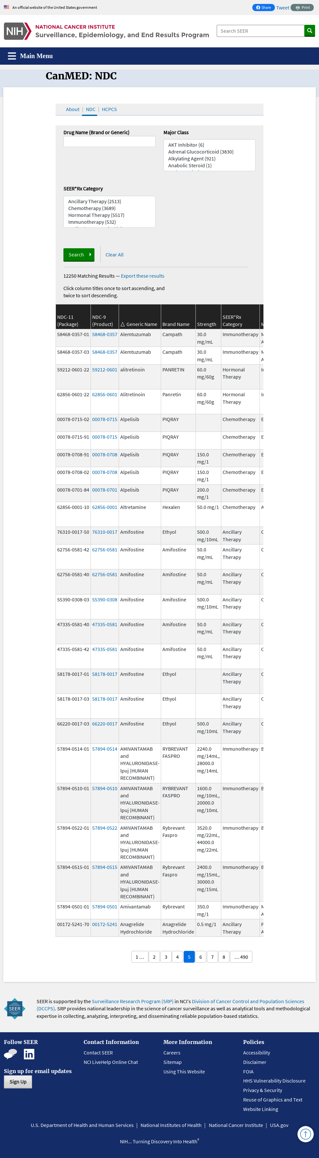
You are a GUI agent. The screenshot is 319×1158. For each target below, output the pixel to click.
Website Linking (260, 1109)
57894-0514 (104, 748)
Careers (171, 1052)
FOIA (248, 1071)
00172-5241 (104, 924)
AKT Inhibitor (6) (209, 144)
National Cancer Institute (236, 1125)
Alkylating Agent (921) (209, 158)
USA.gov (279, 1125)
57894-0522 (104, 827)
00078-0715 (104, 419)
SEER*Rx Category (83, 188)
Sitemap (172, 1062)
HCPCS (109, 109)
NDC (90, 109)
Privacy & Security (262, 1090)
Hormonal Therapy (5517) (109, 215)
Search (76, 254)
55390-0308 (104, 599)
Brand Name (176, 324)
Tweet (282, 7)
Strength (206, 324)
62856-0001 (104, 507)
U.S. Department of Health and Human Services (82, 1125)
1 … (140, 957)
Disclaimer (254, 1062)
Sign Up (17, 1081)
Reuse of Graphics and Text (272, 1099)
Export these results (142, 275)
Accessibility (256, 1052)
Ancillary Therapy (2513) (109, 201)
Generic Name (141, 324)
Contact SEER (98, 1052)
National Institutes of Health (171, 1125)
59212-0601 (104, 369)
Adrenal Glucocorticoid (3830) (209, 151)
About (72, 109)
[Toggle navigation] (30, 56)
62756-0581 (104, 549)
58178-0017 (104, 674)
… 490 (241, 957)
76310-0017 (104, 532)
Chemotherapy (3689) (109, 208)
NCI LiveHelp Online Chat (111, 1062)
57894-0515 (104, 867)
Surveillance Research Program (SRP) (133, 1001)
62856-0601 (104, 394)
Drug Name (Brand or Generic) (96, 132)
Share (265, 8)
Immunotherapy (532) (109, 222)
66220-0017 (104, 723)
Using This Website (184, 1071)
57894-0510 (104, 788)
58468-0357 (104, 334)
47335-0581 (104, 624)
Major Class (176, 132)
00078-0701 (104, 489)
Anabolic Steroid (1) (209, 165)
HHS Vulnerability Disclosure (274, 1080)
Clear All (115, 254)
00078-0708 (104, 454)
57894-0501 (104, 906)
